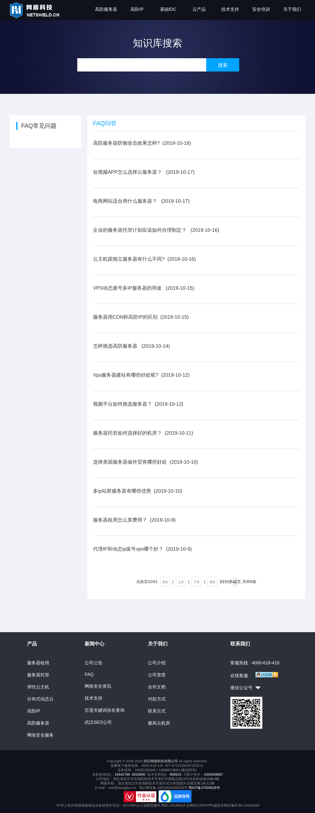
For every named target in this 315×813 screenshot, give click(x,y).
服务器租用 (38, 662)
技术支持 (230, 9)
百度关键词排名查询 (105, 710)
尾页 (212, 582)
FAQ (89, 674)
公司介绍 (157, 662)
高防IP (136, 9)
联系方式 (157, 711)
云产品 (199, 9)
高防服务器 (106, 9)
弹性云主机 (38, 687)
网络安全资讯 (98, 686)
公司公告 (93, 662)
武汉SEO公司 (98, 722)
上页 (181, 582)
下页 (197, 582)
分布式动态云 (40, 699)
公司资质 (157, 674)
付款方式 (157, 699)
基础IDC (168, 9)
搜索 (223, 65)
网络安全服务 (40, 735)
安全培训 (261, 9)
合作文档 (157, 687)
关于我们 (292, 9)
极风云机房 (159, 723)
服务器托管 (38, 674)
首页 (165, 582)
